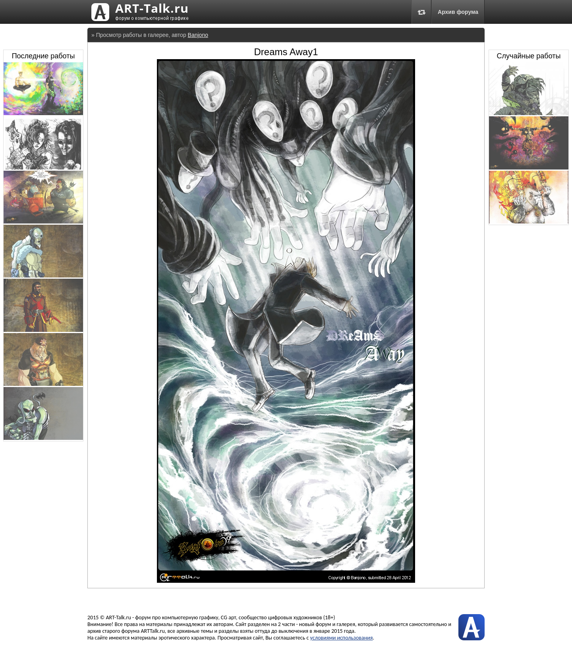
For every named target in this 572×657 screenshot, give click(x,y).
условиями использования (341, 637)
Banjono (198, 35)
